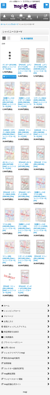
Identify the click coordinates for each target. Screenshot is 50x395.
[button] (3, 5)
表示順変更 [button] (27, 38)
